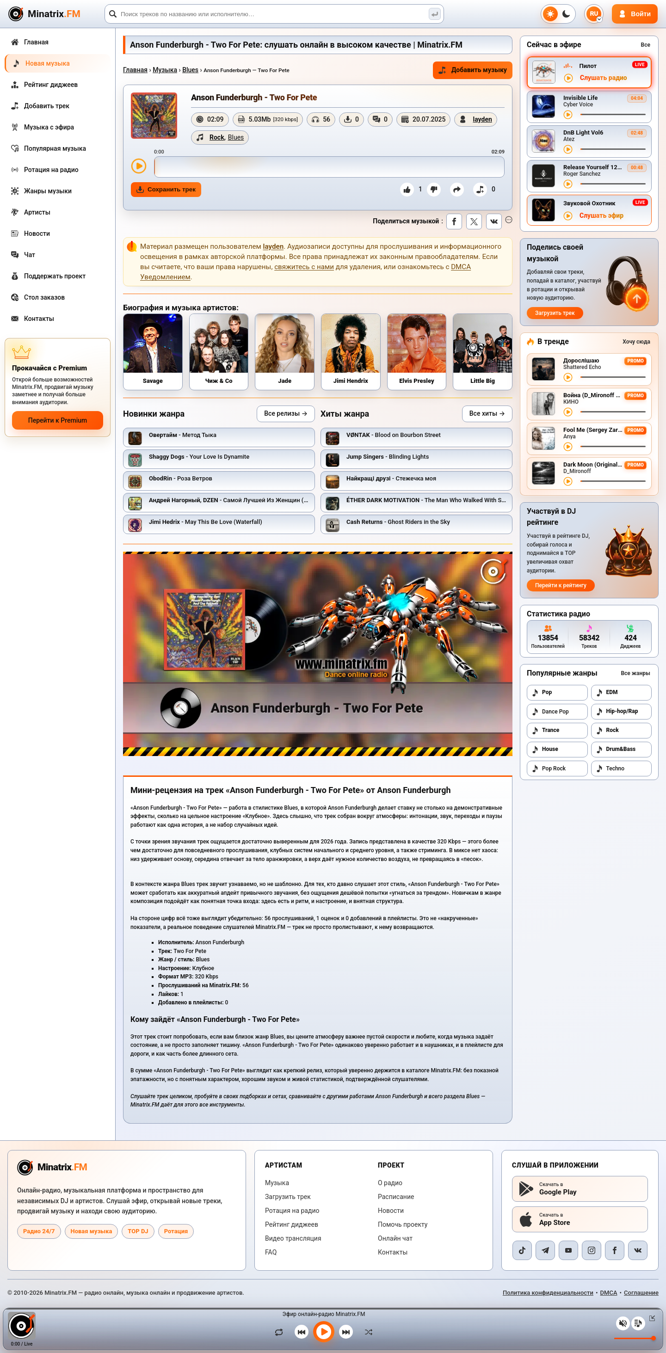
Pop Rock (548, 768)
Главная (135, 70)
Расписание (396, 1196)
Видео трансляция (293, 1238)
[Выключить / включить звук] (623, 1323)
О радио (390, 1183)
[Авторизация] (635, 14)
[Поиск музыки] (435, 14)
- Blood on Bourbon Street (393, 434)
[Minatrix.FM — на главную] (55, 14)
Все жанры (635, 673)
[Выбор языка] (594, 14)
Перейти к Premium (57, 420)
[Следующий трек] (346, 1332)
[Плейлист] (638, 1323)
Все (645, 45)
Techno (610, 768)
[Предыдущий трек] (301, 1332)
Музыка (165, 70)
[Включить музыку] (323, 1331)
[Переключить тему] (558, 14)
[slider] (329, 167)
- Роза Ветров (180, 478)
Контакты (392, 1252)
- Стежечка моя (391, 478)
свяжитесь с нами (304, 267)
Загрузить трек (555, 313)
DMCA (608, 1292)
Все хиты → (487, 413)
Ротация (176, 1231)
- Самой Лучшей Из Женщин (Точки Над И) (245, 500)
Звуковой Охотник (589, 203)
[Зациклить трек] (281, 1332)
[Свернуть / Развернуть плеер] (650, 1318)
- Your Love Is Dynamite (199, 456)
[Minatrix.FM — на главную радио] (52, 1167)
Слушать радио (603, 77)
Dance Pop (550, 711)
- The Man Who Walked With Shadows (434, 500)
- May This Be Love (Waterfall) (205, 521)
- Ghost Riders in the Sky (398, 521)
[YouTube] (568, 1250)
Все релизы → (286, 413)
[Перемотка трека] (613, 114)
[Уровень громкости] (635, 1338)
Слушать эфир (601, 215)
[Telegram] (545, 1250)
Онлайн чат (395, 1238)
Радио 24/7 (39, 1231)
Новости (391, 1210)
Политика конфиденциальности (548, 1292)
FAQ (271, 1252)
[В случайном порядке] (366, 1332)
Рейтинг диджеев (291, 1224)
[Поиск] (274, 14)
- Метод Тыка (182, 434)
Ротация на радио (292, 1210)
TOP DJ (138, 1231)
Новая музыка (91, 1231)
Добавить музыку (472, 70)
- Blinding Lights (387, 456)
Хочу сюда (636, 341)
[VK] (638, 1250)
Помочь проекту (402, 1224)
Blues (190, 70)
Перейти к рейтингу (560, 585)
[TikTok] (522, 1250)
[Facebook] (614, 1250)
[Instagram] (591, 1250)
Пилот (588, 65)
